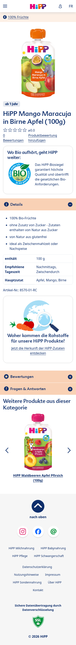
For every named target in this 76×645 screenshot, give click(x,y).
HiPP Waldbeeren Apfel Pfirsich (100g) (38, 478)
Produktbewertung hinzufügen (42, 137)
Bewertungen (22, 376)
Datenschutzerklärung (37, 567)
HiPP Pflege (20, 556)
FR (71, 6)
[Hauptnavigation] (6, 6)
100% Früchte (18, 17)
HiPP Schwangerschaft (49, 556)
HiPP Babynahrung (53, 548)
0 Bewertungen (13, 137)
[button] (60, 6)
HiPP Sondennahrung (27, 582)
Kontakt (38, 590)
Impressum (52, 574)
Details (16, 204)
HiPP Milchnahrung (21, 548)
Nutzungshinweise (26, 574)
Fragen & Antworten (28, 388)
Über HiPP (54, 582)
